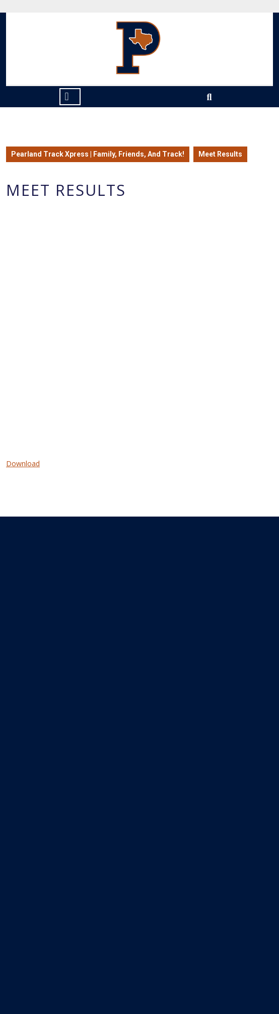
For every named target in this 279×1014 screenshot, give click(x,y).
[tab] (70, 96)
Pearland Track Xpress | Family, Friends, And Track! (97, 154)
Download (23, 463)
